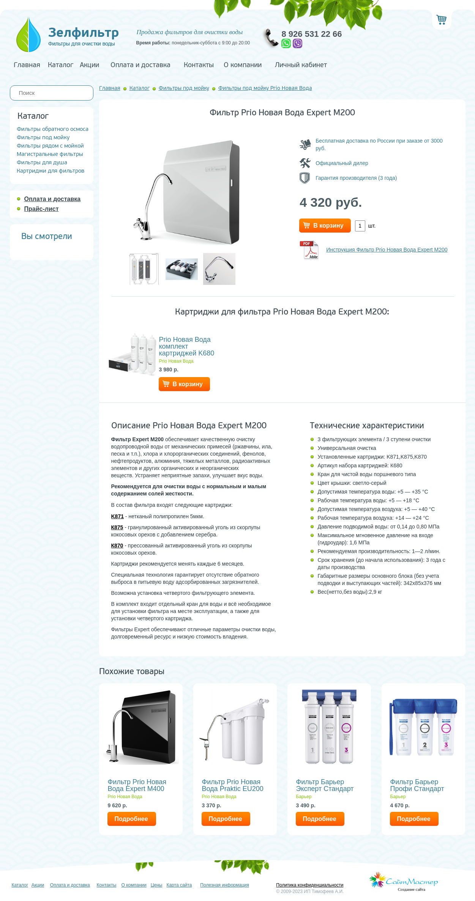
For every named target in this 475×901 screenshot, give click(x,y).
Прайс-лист (41, 209)
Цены (157, 885)
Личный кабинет (301, 65)
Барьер (304, 796)
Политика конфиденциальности (309, 885)
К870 (117, 545)
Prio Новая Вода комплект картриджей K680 (187, 346)
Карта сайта (179, 885)
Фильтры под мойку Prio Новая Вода (265, 88)
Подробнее (131, 819)
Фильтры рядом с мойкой (50, 146)
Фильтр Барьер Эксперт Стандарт (325, 785)
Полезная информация (224, 885)
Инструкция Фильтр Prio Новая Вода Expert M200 (386, 250)
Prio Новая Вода (176, 361)
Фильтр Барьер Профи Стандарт (417, 785)
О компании (243, 65)
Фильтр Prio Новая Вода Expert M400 (137, 785)
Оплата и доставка (140, 65)
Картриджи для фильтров (50, 171)
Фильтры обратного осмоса (52, 129)
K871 (117, 516)
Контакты (199, 65)
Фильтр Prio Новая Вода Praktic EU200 (233, 785)
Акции (89, 65)
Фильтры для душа (42, 162)
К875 (117, 527)
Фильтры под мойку (43, 137)
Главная (27, 65)
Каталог (60, 65)
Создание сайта (411, 889)
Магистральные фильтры (50, 154)
